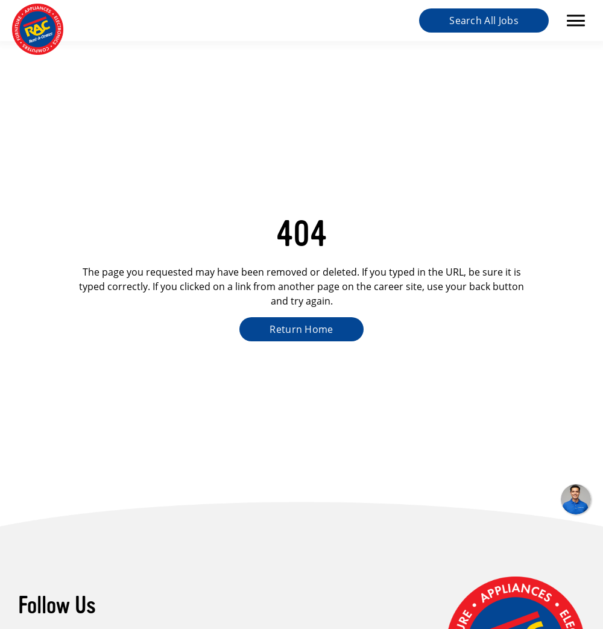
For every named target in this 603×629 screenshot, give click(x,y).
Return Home (301, 329)
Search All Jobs (484, 20)
